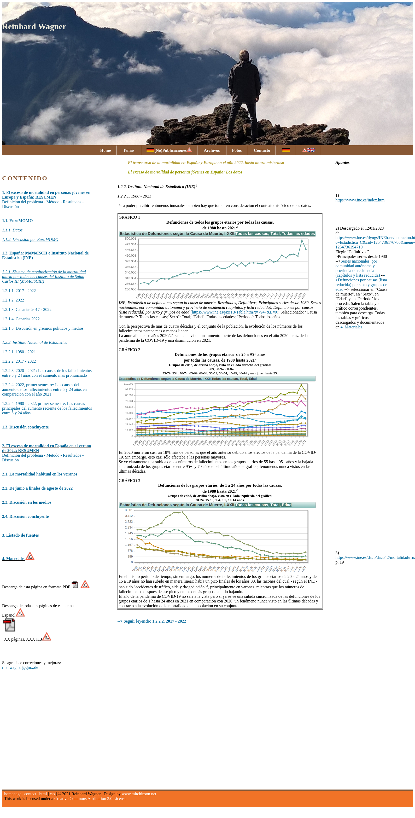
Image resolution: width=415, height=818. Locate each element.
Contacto (262, 150)
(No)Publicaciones (169, 150)
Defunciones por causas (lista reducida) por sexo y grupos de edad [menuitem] (361, 285)
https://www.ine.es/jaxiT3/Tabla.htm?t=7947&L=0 (234, 312)
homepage (12, 794)
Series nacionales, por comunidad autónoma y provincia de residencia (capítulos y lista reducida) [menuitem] (358, 268)
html (43, 794)
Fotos (237, 150)
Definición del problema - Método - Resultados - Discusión (46, 199)
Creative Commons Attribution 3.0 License (90, 798)
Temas (129, 150)
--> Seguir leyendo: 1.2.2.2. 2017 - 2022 (151, 621)
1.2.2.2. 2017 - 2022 (19, 361)
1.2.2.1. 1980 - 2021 (19, 352)
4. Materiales (352, 327)
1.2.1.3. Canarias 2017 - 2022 (26, 309)
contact (30, 794)
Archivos (212, 150)
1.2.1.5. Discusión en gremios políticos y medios (43, 328)
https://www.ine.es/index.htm (360, 200)
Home (105, 150)
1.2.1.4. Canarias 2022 (21, 319)
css (52, 794)
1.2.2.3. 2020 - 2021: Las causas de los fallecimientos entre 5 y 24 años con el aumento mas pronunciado (47, 373)
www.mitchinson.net (139, 794)
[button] (362, 256)
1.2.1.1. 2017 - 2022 (19, 290)
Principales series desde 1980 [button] (362, 256)
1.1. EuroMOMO (17, 220)
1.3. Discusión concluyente (25, 427)
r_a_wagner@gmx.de (20, 667)
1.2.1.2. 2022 (13, 300)
